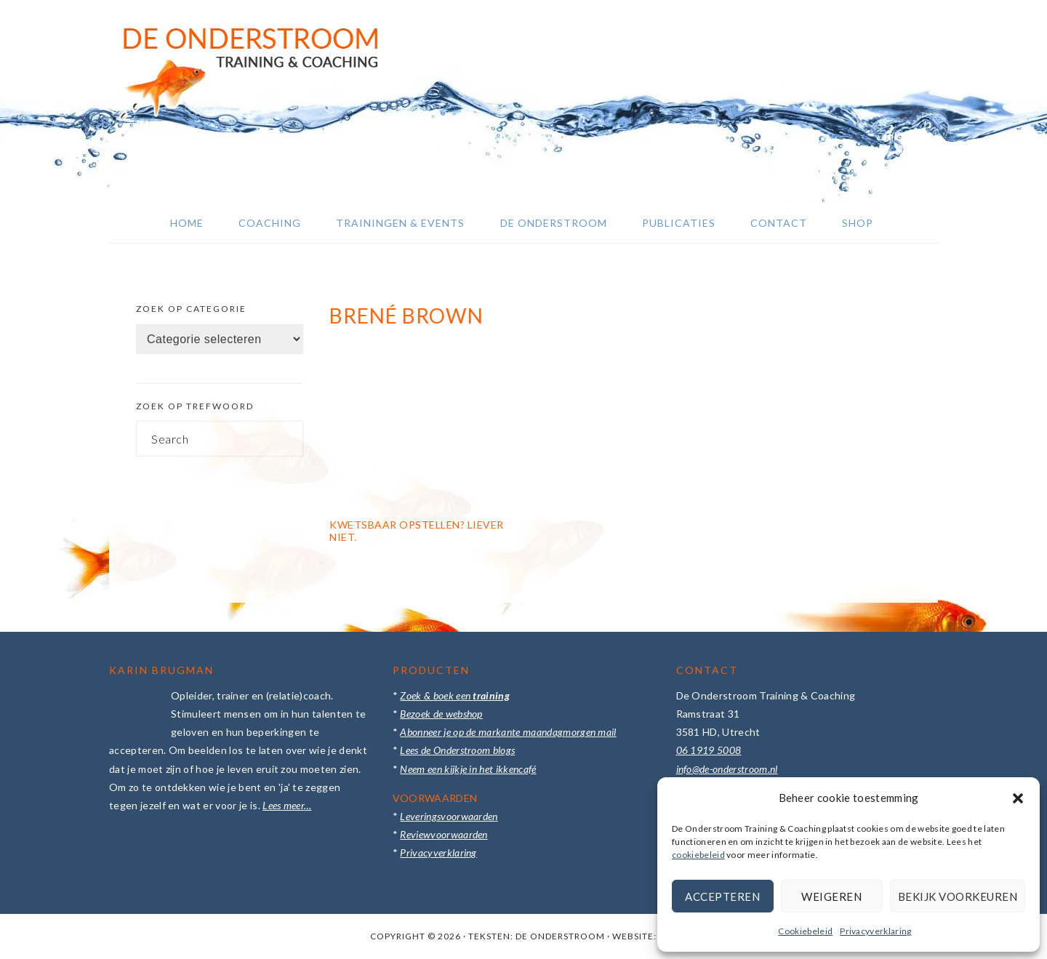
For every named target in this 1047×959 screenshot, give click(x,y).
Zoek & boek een (455, 695)
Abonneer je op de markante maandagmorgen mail (508, 732)
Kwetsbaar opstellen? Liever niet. (416, 530)
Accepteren (722, 896)
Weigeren (831, 896)
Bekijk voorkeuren (958, 896)
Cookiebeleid (805, 931)
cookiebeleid (698, 854)
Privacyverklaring (875, 931)
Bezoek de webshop (441, 713)
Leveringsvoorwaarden (448, 816)
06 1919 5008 (709, 750)
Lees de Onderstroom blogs (457, 750)
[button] (1018, 798)
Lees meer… (286, 805)
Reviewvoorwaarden (443, 834)
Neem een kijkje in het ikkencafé (468, 769)
